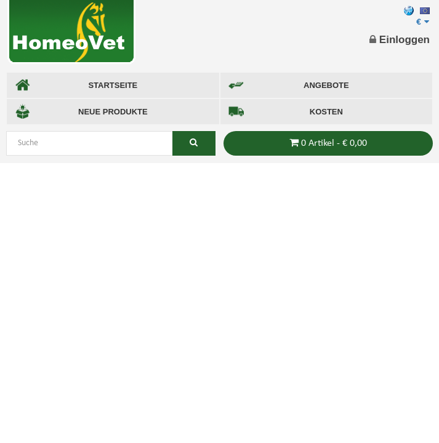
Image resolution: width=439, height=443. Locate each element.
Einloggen (399, 40)
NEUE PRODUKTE (81, 111)
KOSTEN (285, 111)
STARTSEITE (76, 85)
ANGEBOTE (288, 85)
